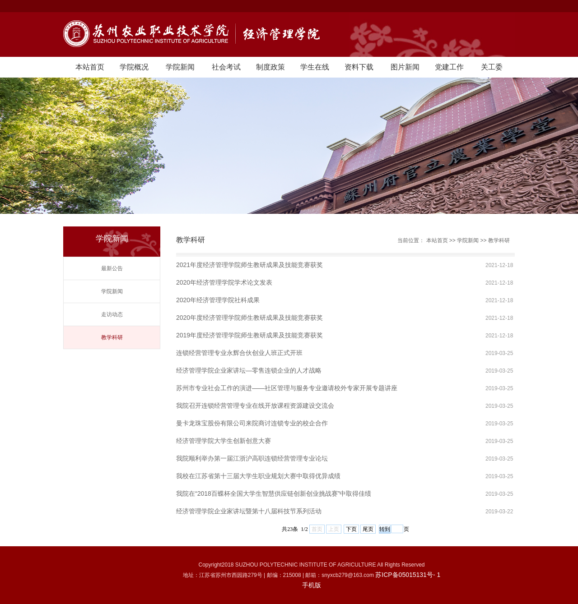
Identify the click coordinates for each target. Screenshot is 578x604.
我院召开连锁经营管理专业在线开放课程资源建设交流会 (255, 405)
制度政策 (270, 67)
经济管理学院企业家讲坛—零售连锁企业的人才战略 (249, 370)
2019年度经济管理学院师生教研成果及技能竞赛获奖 (249, 335)
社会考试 (226, 67)
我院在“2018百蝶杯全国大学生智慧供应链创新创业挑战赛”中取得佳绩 (273, 493)
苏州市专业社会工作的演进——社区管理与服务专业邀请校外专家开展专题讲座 (286, 388)
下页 (351, 529)
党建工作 (449, 67)
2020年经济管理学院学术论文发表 (224, 282)
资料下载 (359, 67)
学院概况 (134, 67)
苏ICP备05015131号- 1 (407, 574)
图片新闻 (405, 67)
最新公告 (112, 268)
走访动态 (112, 314)
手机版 (311, 585)
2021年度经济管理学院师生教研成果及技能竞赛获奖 (249, 264)
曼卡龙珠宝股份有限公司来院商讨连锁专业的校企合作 (252, 423)
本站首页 (89, 67)
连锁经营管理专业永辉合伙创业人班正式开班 (239, 352)
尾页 (368, 529)
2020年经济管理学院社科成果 (218, 300)
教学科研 (112, 337)
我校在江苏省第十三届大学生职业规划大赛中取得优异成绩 (258, 476)
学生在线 (314, 67)
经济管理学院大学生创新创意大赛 (223, 440)
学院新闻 (180, 67)
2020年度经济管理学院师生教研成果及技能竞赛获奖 (249, 317)
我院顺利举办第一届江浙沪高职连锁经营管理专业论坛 (252, 458)
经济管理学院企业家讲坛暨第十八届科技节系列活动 (249, 511)
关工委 (492, 67)
